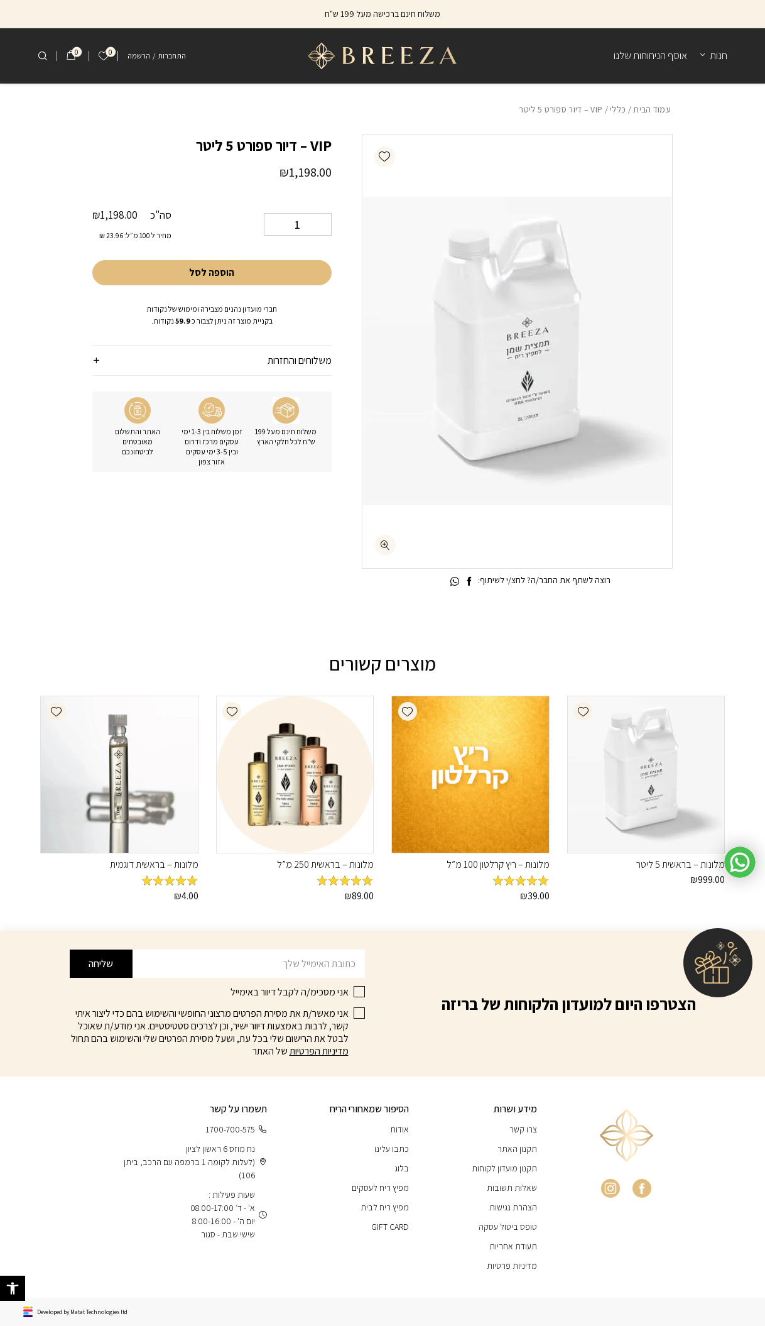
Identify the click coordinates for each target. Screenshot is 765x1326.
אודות (399, 1129)
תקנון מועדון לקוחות (504, 1168)
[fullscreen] (385, 545)
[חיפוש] (43, 56)
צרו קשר (523, 1129)
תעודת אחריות (513, 1246)
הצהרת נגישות (513, 1207)
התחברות (172, 55)
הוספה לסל (211, 272)
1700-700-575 (236, 1129)
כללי (618, 109)
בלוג (401, 1168)
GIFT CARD (390, 1226)
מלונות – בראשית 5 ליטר (680, 864)
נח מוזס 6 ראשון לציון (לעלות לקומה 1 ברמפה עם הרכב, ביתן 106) (195, 1162)
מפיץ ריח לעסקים (380, 1187)
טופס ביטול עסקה (508, 1226)
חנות (718, 55)
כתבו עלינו (391, 1148)
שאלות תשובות (512, 1187)
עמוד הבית (652, 109)
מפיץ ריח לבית (385, 1207)
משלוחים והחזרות (300, 360)
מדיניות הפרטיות (319, 1051)
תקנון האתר (517, 1148)
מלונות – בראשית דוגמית (154, 864)
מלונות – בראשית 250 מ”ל (325, 864)
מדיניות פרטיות (512, 1265)
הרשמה (138, 55)
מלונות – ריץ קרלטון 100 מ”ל (498, 864)
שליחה (101, 963)
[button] (384, 156)
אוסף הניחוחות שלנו (650, 55)
